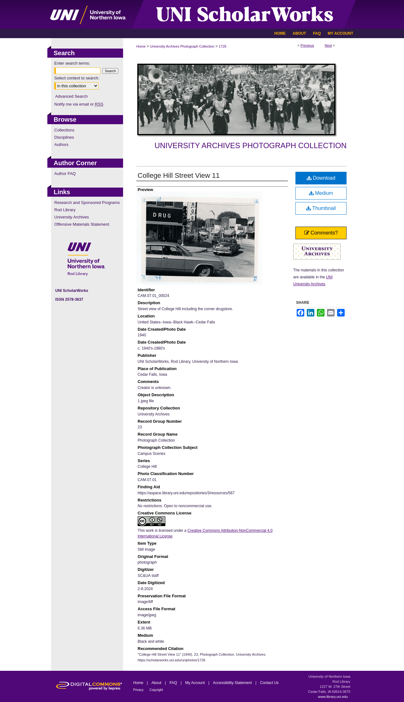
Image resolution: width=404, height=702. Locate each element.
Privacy (139, 690)
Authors (61, 144)
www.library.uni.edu (333, 697)
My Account (195, 683)
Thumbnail (321, 208)
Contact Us (269, 683)
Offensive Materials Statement (81, 224)
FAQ (173, 683)
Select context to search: (76, 78)
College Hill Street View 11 (179, 175)
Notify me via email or (78, 104)
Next (328, 45)
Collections (64, 130)
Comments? (321, 232)
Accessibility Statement (233, 683)
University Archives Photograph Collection (182, 46)
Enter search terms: (72, 63)
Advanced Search (71, 96)
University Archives (71, 217)
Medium (321, 193)
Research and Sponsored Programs (87, 202)
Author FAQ (65, 173)
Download (321, 178)
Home (141, 46)
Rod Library (64, 209)
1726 (222, 46)
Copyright (156, 690)
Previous (307, 45)
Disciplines (64, 137)
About (157, 683)
